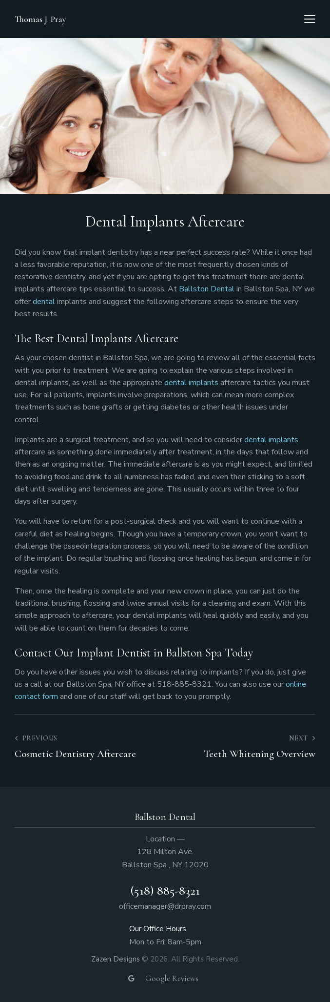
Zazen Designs (115, 959)
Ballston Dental (206, 289)
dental (45, 301)
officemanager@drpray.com (165, 906)
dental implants (191, 382)
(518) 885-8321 (165, 890)
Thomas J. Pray (40, 19)
